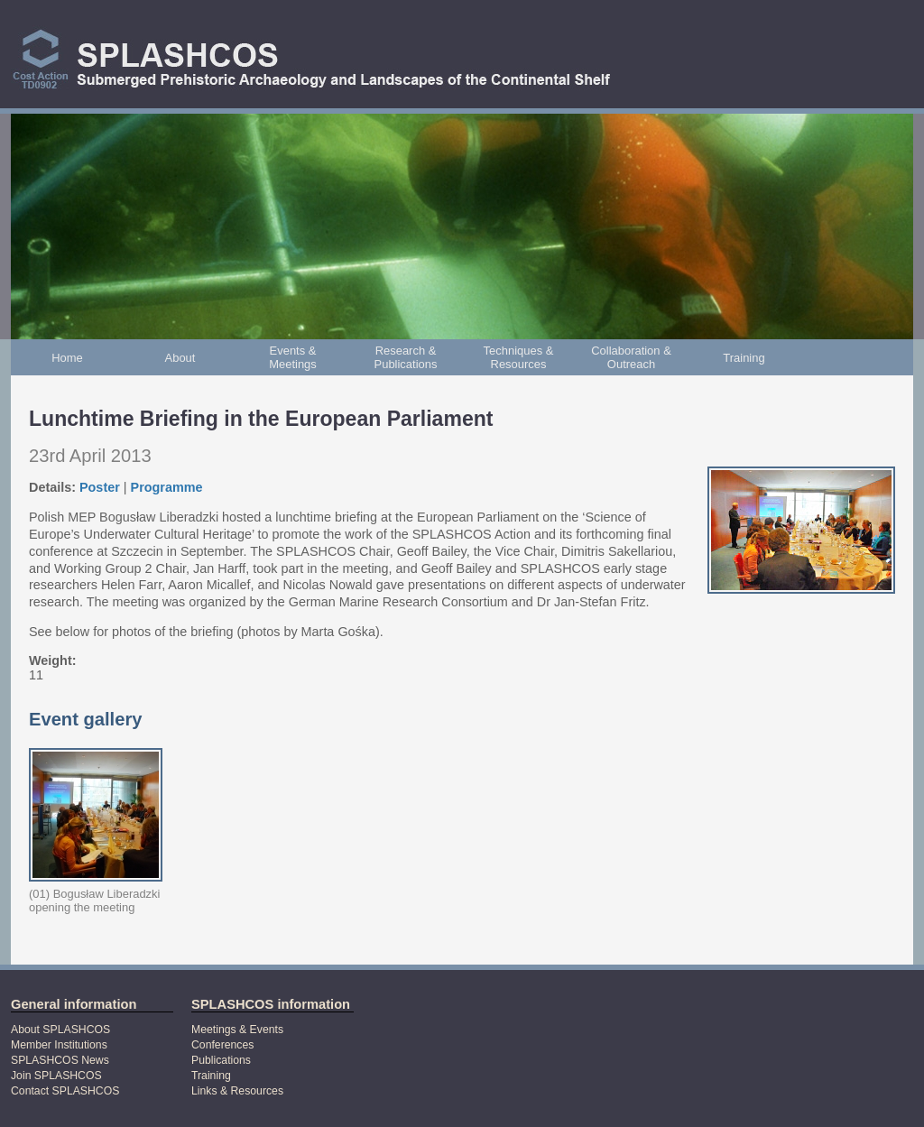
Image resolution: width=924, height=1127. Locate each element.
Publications (221, 1060)
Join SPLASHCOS (56, 1075)
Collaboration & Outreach (631, 357)
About (180, 358)
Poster (99, 487)
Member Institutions (59, 1045)
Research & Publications (406, 357)
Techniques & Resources (519, 357)
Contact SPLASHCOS (65, 1091)
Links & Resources (237, 1091)
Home (67, 358)
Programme (167, 487)
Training (743, 358)
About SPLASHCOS (60, 1029)
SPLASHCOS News (60, 1060)
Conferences (222, 1045)
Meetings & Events (237, 1029)
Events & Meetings (293, 357)
